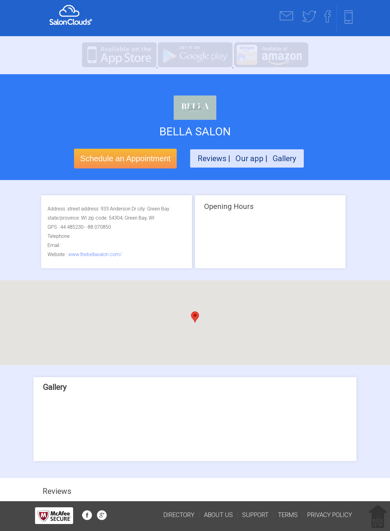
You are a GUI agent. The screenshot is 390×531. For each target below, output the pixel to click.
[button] (195, 317)
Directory (178, 515)
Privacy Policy (329, 515)
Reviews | (214, 158)
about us (218, 515)
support (255, 515)
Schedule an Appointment (125, 158)
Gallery (284, 158)
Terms (288, 515)
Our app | (252, 158)
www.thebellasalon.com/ (95, 254)
